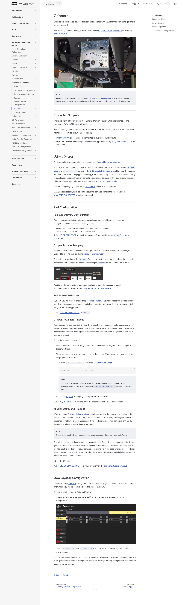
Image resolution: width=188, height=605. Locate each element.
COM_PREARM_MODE (69, 312)
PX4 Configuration (159, 27)
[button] (35, 11)
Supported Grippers (159, 19)
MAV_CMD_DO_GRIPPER (116, 141)
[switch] (167, 4)
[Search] (53, 3)
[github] (175, 4)
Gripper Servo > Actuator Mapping (98, 288)
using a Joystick (61, 34)
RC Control (90, 186)
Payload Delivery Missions (110, 30)
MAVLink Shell (104, 363)
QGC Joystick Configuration (163, 31)
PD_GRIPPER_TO (67, 402)
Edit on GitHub (61, 575)
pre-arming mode (93, 301)
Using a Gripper (158, 23)
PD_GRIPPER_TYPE (68, 235)
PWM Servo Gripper (65, 138)
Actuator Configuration (93, 254)
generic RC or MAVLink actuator (102, 98)
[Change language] (158, 4)
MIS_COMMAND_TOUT (70, 466)
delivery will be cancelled (106, 181)
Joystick (69, 396)
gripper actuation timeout (115, 466)
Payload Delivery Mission (79, 414)
